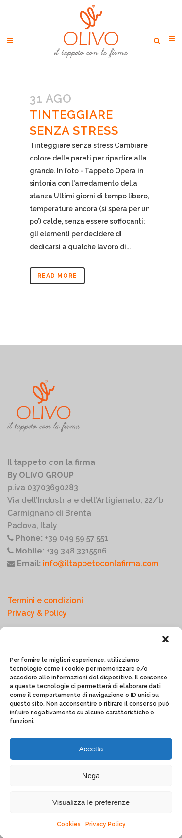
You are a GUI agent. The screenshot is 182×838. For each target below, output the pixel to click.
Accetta (91, 749)
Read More (57, 275)
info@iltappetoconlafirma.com (100, 563)
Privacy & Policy (37, 613)
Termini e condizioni (45, 600)
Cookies (69, 824)
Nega (91, 775)
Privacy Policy (105, 824)
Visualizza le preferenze (91, 802)
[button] (166, 640)
